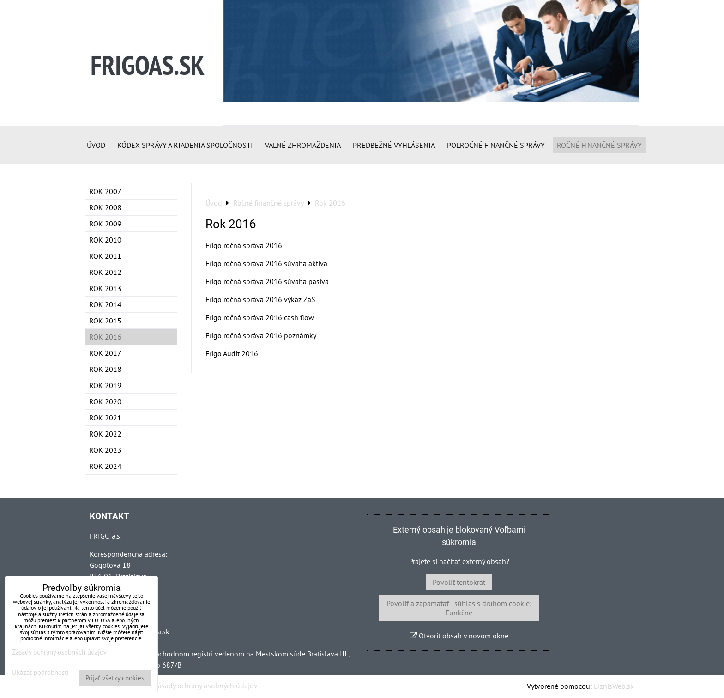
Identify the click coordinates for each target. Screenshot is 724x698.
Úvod (96, 145)
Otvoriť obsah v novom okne (459, 635)
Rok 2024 (105, 466)
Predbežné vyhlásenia (394, 145)
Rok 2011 (105, 256)
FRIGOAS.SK (147, 65)
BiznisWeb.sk (614, 686)
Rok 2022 (105, 433)
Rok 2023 (105, 450)
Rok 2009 (105, 223)
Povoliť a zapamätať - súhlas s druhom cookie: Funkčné (458, 608)
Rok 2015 (105, 320)
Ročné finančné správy (599, 145)
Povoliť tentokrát (459, 582)
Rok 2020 (105, 401)
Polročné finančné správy (496, 145)
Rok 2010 (105, 239)
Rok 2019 (105, 385)
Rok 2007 (105, 191)
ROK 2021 (105, 417)
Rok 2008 (105, 207)
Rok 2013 (105, 288)
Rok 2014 (105, 304)
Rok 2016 (105, 336)
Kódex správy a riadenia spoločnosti (185, 145)
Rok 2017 (105, 353)
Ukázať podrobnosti (40, 673)
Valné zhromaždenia (303, 145)
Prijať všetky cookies (114, 678)
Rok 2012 (105, 272)
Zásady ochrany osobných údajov (206, 685)
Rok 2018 (105, 369)
